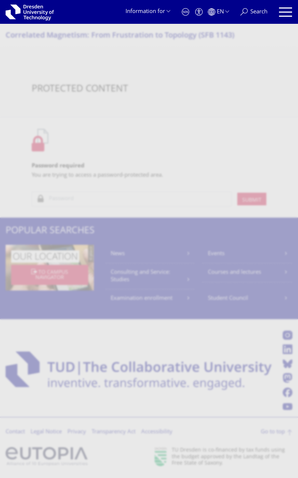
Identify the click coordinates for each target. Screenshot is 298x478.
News (118, 254)
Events (216, 254)
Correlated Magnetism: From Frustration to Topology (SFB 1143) (120, 35)
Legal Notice (46, 432)
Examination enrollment (141, 298)
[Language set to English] (218, 12)
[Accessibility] (199, 12)
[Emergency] (185, 12)
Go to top (273, 432)
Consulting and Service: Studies (140, 276)
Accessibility (156, 432)
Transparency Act (114, 432)
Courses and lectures (234, 272)
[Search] (253, 12)
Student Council (228, 298)
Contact (15, 432)
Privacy (76, 432)
